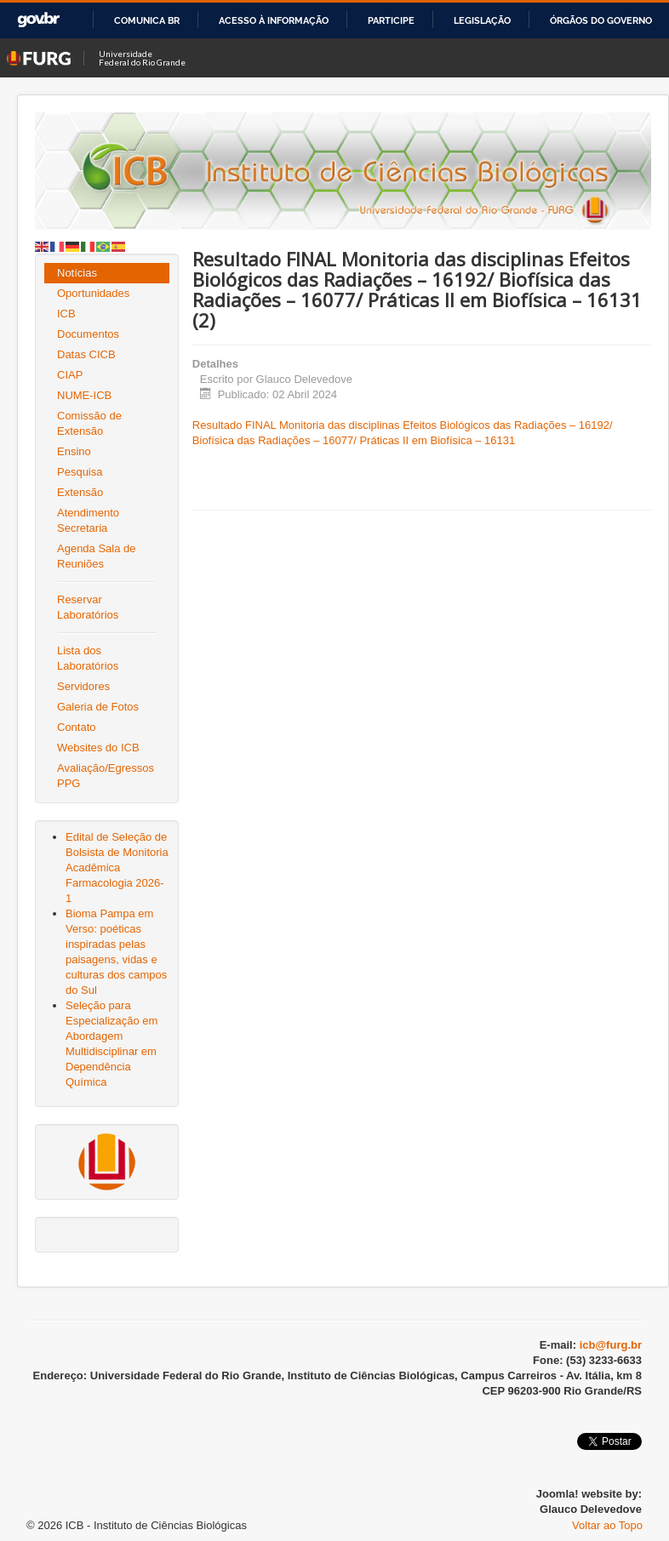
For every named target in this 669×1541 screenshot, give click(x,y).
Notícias (77, 272)
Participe (391, 20)
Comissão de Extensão (89, 423)
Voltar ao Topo (607, 1525)
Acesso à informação (274, 20)
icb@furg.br (611, 1344)
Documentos (88, 334)
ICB (66, 313)
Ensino (74, 451)
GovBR (38, 20)
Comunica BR (147, 20)
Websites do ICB (98, 747)
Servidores (83, 686)
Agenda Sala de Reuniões (96, 556)
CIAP (70, 374)
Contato (76, 727)
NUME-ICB (84, 395)
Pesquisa (79, 471)
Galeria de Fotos (98, 706)
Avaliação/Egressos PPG (105, 776)
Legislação (482, 20)
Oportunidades (93, 293)
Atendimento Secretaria (88, 520)
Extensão (80, 492)
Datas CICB (86, 354)
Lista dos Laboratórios (87, 658)
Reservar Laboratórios (87, 607)
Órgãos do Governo (601, 20)
